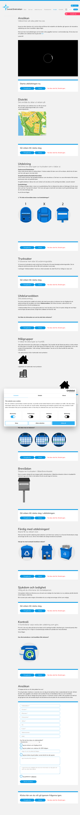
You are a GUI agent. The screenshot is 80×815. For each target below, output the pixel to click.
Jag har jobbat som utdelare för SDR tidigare (35, 748)
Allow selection (40, 423)
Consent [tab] (16, 395)
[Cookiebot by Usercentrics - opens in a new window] (68, 391)
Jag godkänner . (30, 777)
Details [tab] (40, 395)
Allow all (63, 423)
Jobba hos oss (38, 9)
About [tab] (64, 395)
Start (25, 9)
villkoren (33, 777)
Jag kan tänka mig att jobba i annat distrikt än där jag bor (39, 755)
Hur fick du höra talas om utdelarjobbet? (31, 740)
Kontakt (61, 9)
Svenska (75, 9)
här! (42, 34)
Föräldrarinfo (47, 9)
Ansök (55, 9)
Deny (16, 423)
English (70, 9)
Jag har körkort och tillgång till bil (32, 745)
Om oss (30, 9)
